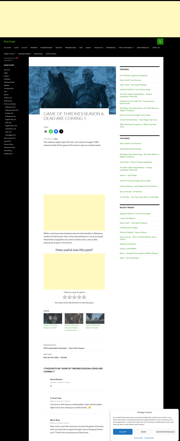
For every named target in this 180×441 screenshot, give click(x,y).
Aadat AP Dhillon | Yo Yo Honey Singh (135, 89)
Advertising (38, 54)
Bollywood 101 (10, 107)
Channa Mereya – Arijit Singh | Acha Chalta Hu (138, 186)
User (81, 47)
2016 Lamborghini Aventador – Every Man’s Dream (74, 346)
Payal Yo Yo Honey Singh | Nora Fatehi (135, 115)
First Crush (9, 41)
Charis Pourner (56, 379)
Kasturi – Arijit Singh (128, 175)
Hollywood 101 (10, 116)
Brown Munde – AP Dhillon (131, 191)
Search (88, 47)
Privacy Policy (138, 438)
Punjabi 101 (9, 113)
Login (16, 47)
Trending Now (70, 47)
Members (34, 47)
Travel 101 (156, 47)
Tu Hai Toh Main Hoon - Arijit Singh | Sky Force (138, 120)
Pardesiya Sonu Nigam (129, 227)
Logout (24, 47)
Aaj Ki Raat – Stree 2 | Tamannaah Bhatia (136, 162)
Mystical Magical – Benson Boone (133, 232)
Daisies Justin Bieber (128, 248)
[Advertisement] (78, 19)
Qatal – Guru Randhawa (129, 258)
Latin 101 (8, 132)
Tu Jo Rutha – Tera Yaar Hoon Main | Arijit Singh (139, 197)
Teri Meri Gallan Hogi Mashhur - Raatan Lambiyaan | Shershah (136, 95)
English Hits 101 (10, 119)
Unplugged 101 (10, 135)
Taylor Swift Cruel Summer (130, 80)
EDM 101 (8, 123)
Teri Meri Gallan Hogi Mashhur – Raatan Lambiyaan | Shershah (136, 168)
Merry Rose (55, 420)
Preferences (111, 47)
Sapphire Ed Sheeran (128, 244)
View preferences (165, 432)
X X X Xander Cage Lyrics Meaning (133, 75)
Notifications (51, 54)
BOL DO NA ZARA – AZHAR (74, 356)
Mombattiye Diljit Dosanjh (130, 149)
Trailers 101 (98, 47)
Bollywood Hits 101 (12, 110)
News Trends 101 (143, 47)
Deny (143, 432)
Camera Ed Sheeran (128, 218)
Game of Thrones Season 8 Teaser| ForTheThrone (71, 327)
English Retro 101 (11, 126)
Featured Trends (24, 54)
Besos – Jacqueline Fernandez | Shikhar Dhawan (139, 253)
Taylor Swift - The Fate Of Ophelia (133, 85)
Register (59, 47)
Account (7, 47)
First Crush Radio (125, 47)
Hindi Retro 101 (10, 129)
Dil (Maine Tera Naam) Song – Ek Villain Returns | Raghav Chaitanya (139, 155)
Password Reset (46, 47)
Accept (123, 432)
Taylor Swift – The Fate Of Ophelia (133, 223)
